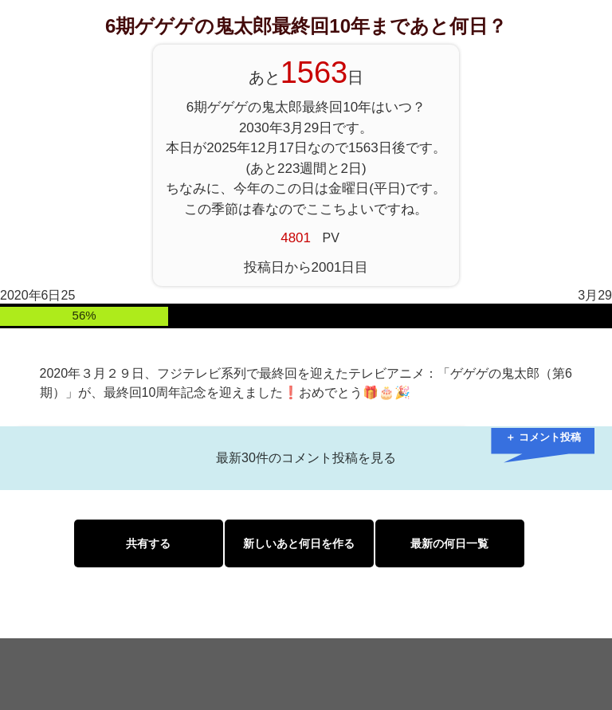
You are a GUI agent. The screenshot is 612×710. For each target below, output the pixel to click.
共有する (148, 543)
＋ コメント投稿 (543, 437)
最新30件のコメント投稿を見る (306, 458)
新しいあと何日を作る (299, 543)
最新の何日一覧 (449, 543)
